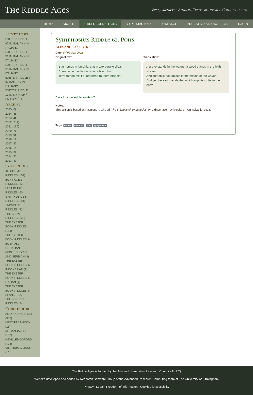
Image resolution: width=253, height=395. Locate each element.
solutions (36, 125)
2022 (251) (225, 122)
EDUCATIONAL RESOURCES (207, 24)
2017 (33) (225, 143)
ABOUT (68, 24)
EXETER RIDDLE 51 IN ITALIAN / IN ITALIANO (230, 56)
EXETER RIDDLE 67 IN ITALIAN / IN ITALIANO (230, 43)
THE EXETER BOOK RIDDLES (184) (229, 226)
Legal (100, 386)
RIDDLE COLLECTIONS (100, 24)
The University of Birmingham (199, 379)
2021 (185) (225, 126)
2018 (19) (225, 139)
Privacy (89, 386)
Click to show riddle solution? (32, 97)
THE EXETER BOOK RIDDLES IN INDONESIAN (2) (231, 265)
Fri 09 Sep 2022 (30, 52)
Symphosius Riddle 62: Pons (52, 39)
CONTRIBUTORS (139, 24)
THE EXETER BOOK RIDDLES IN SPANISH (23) (231, 290)
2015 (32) (225, 152)
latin (46, 125)
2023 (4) (224, 118)
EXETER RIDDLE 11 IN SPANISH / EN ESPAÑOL (230, 94)
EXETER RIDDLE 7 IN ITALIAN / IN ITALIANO (231, 82)
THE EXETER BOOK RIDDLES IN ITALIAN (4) (231, 278)
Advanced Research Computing (145, 379)
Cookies (145, 386)
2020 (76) (225, 130)
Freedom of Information (122, 386)
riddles (25, 125)
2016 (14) (225, 147)
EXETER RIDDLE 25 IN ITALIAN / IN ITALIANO (230, 69)
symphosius (58, 125)
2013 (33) (225, 160)
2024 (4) (224, 113)
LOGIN (243, 24)
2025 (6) (224, 109)
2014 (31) (225, 156)
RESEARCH (169, 24)
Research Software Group (97, 379)
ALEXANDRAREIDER (29, 47)
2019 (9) (224, 135)
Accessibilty (161, 386)
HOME (48, 24)
